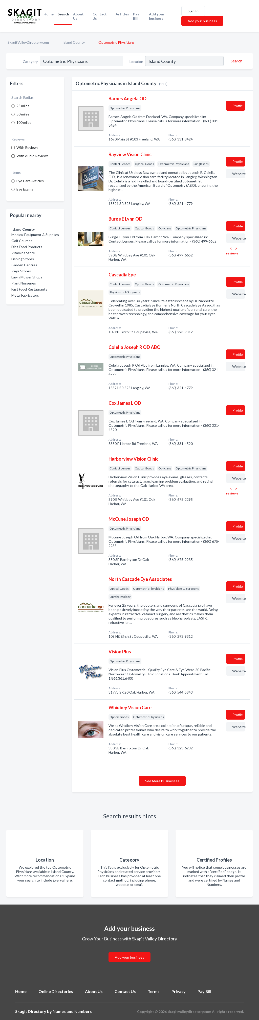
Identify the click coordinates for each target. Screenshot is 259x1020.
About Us (78, 16)
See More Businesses (162, 781)
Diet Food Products (26, 247)
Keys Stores (21, 271)
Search (63, 14)
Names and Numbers (72, 1011)
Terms (154, 991)
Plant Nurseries (23, 283)
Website (238, 174)
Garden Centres (24, 265)
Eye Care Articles (30, 181)
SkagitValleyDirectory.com (28, 42)
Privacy (178, 991)
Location (136, 61)
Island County (73, 42)
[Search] (235, 61)
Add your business (156, 16)
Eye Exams (24, 189)
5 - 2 (232, 251)
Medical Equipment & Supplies (35, 234)
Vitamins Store (23, 253)
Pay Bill (136, 16)
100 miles (23, 122)
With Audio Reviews (32, 156)
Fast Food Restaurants (29, 289)
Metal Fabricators (25, 295)
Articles (122, 14)
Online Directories (55, 991)
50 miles (22, 114)
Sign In (193, 11)
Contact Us (100, 16)
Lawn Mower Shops (26, 277)
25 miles (22, 106)
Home (49, 14)
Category (30, 61)
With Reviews (27, 147)
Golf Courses (21, 241)
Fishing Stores (22, 259)
